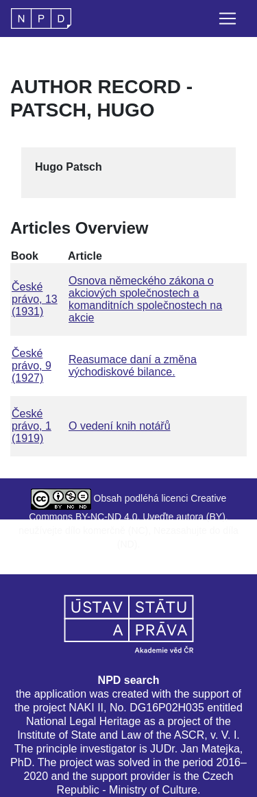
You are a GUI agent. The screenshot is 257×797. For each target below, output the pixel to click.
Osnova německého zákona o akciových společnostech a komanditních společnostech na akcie (145, 299)
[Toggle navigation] (227, 18)
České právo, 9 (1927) (31, 365)
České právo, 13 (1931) (35, 299)
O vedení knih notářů (120, 426)
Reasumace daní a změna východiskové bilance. (133, 366)
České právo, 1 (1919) (31, 426)
